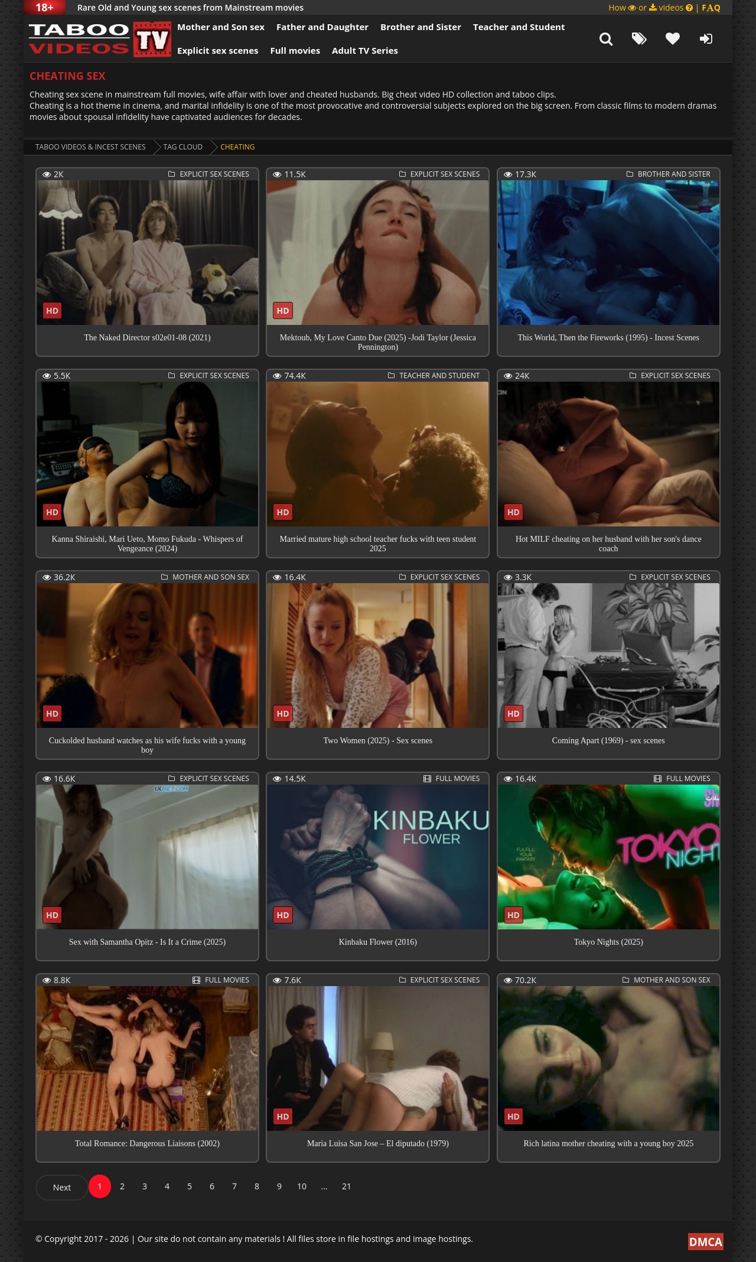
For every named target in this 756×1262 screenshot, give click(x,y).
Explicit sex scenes (218, 50)
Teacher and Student (519, 26)
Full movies (296, 50)
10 (302, 1186)
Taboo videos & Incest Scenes (90, 147)
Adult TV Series (365, 50)
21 (346, 1186)
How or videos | (664, 7)
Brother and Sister (420, 26)
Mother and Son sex (221, 26)
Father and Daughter (322, 26)
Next (62, 1187)
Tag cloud (183, 147)
